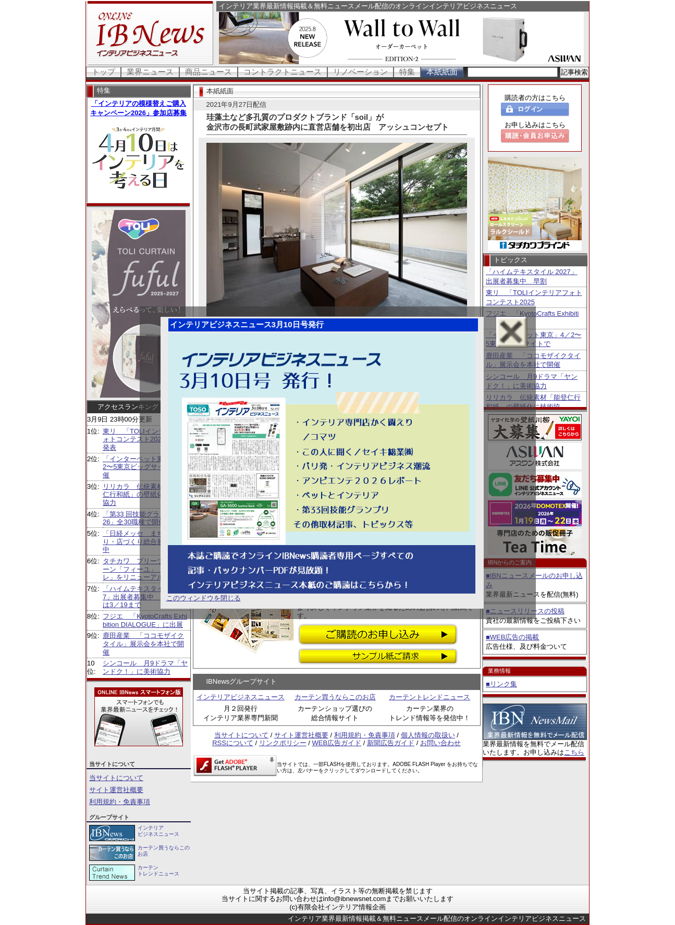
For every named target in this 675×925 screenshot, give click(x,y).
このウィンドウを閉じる (203, 598)
